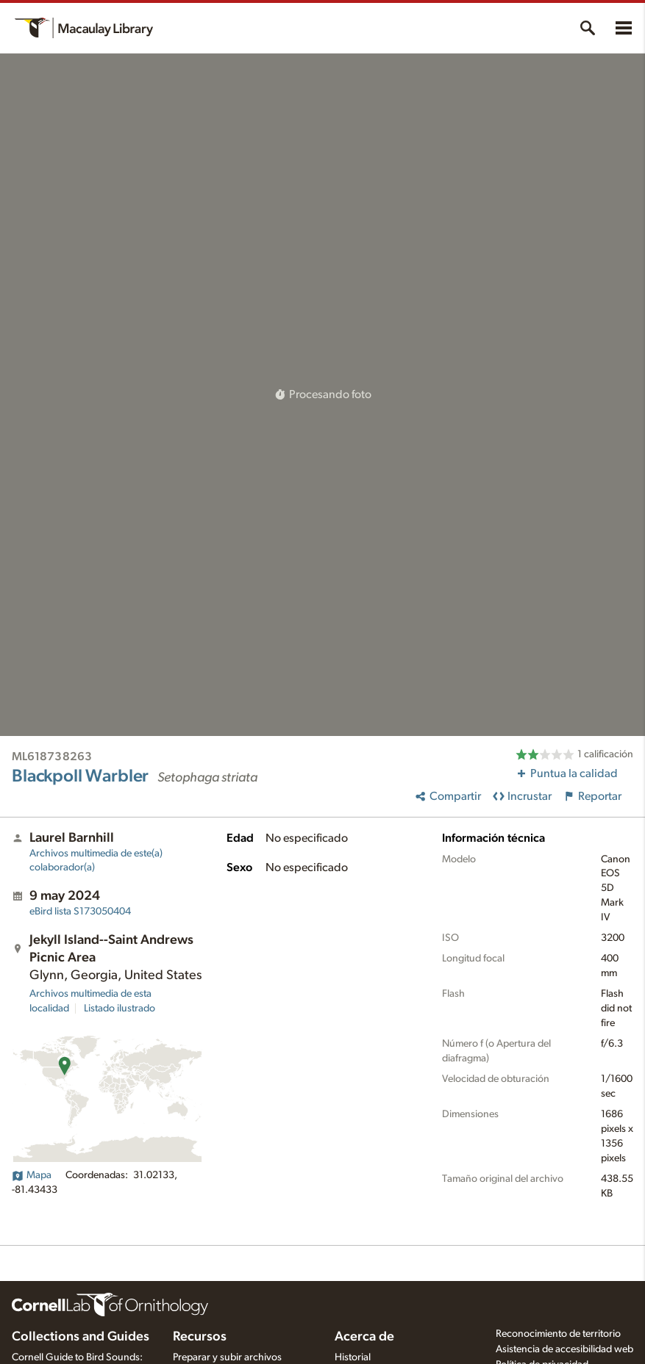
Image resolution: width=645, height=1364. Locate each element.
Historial (353, 1357)
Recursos (200, 1336)
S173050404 (80, 911)
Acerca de (364, 1336)
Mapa (31, 1175)
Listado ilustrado (119, 1008)
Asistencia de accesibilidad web (564, 1349)
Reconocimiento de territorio (558, 1334)
